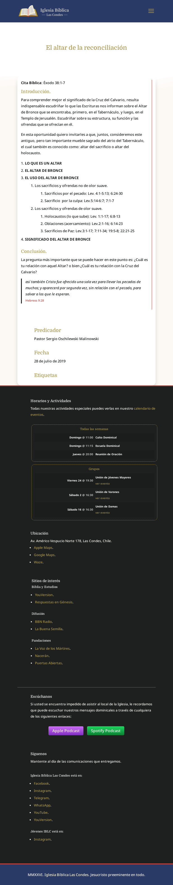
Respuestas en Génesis (54, 602)
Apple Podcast (66, 730)
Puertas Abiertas (48, 663)
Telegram (41, 798)
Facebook (41, 783)
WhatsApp (42, 805)
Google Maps (44, 554)
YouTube (41, 812)
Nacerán (42, 655)
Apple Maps (43, 547)
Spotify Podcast (105, 730)
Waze (38, 562)
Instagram (42, 790)
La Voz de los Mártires (52, 648)
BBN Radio (43, 621)
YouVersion (44, 594)
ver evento (102, 483)
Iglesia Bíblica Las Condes (66, 874)
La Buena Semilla (48, 629)
